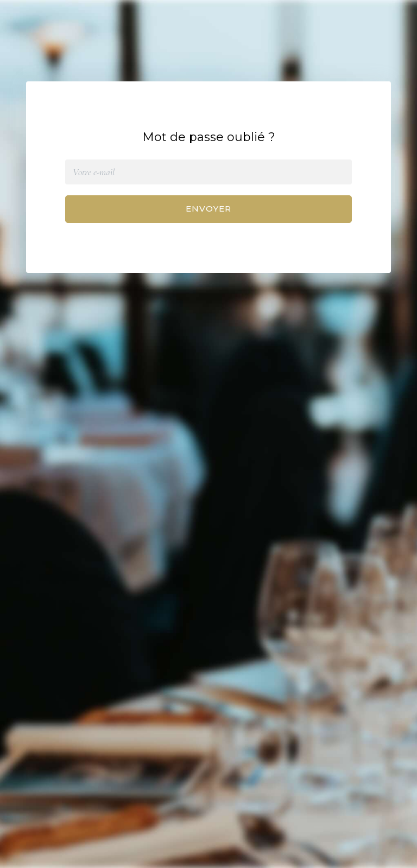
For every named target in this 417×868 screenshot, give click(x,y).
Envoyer (208, 208)
